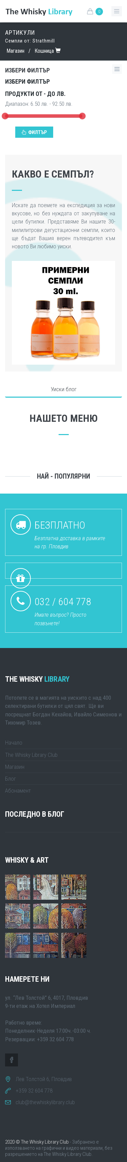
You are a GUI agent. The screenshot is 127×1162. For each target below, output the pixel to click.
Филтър (34, 132)
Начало (13, 742)
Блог (10, 778)
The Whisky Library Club (31, 754)
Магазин (15, 51)
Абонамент (18, 790)
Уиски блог (64, 389)
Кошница (44, 51)
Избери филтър (27, 81)
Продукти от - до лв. (35, 93)
